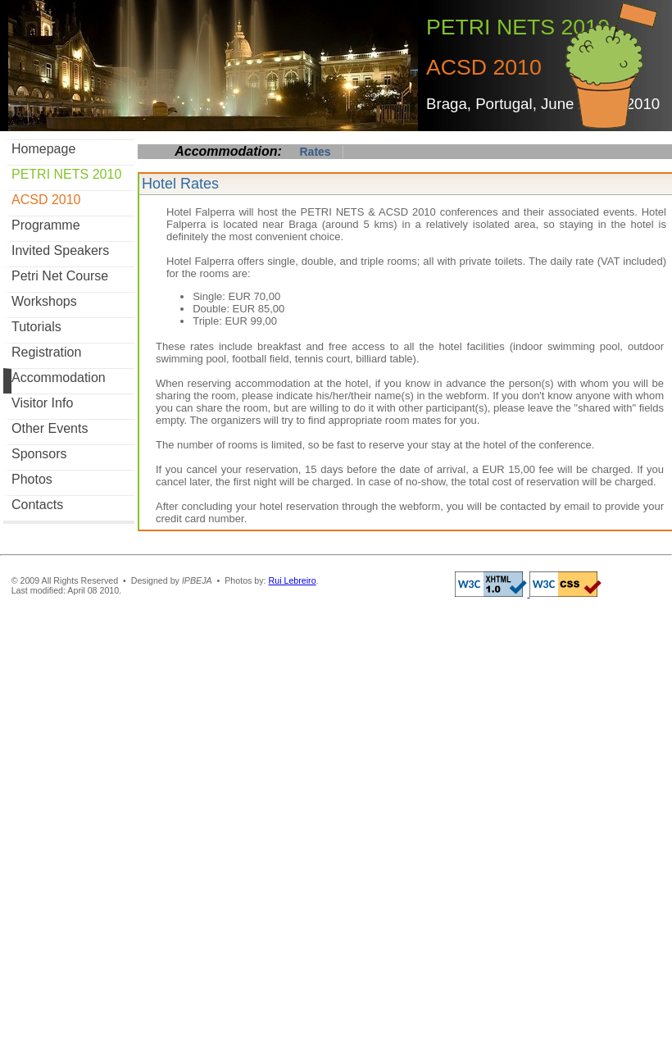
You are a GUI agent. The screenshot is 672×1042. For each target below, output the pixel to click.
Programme (45, 225)
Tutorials (36, 327)
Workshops (44, 301)
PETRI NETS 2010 (66, 174)
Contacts (37, 505)
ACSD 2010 (46, 200)
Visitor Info (42, 403)
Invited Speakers (60, 250)
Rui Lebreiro (292, 580)
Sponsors (39, 454)
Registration (46, 352)
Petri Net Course (59, 276)
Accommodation (58, 377)
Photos (31, 479)
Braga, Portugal (479, 103)
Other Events (49, 428)
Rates (315, 151)
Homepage (43, 149)
